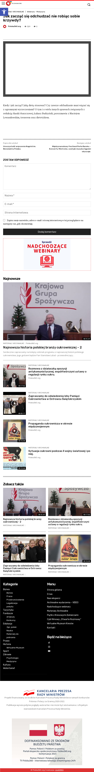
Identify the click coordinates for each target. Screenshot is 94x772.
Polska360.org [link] (14, 26)
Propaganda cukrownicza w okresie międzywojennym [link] (67, 567)
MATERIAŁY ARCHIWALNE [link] (13, 12)
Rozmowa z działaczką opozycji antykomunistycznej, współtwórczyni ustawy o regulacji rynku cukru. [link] (57, 371)
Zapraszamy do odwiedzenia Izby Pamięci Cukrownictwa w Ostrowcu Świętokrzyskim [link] (54, 397)
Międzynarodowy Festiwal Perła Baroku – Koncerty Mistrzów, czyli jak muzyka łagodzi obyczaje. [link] (70, 149)
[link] (4, 12)
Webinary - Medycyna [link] (36, 12)
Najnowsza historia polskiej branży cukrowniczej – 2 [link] (42, 347)
